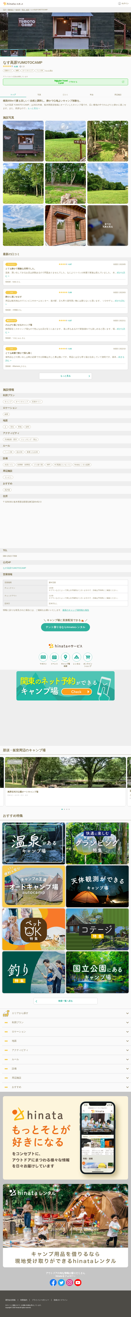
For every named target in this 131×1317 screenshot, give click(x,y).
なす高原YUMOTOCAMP (14, 568)
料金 (91, 95)
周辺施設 (117, 95)
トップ (13, 95)
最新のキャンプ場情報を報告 (75, 610)
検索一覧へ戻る (54, 1001)
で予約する (65, 82)
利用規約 (23, 1300)
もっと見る (49, 70)
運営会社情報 (10, 1300)
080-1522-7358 (10, 556)
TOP (4, 10)
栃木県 (18, 10)
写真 (39, 95)
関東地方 (11, 10)
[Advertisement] (40, 723)
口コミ (65, 95)
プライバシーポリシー (40, 1300)
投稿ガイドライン (60, 1300)
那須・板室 (25, 10)
